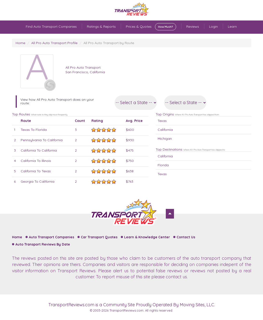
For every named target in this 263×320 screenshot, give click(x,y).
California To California (39, 150)
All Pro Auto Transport (83, 67)
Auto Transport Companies (51, 237)
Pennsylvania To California (42, 140)
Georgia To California (37, 181)
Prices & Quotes (151, 26)
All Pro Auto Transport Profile (54, 43)
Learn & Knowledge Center (147, 237)
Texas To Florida (34, 129)
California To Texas (36, 171)
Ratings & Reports (101, 26)
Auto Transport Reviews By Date (42, 244)
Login (213, 26)
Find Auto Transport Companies (51, 26)
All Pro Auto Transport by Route (108, 43)
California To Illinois (36, 161)
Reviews (192, 26)
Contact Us (186, 237)
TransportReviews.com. (126, 310)
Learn (232, 26)
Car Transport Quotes (99, 237)
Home (20, 43)
